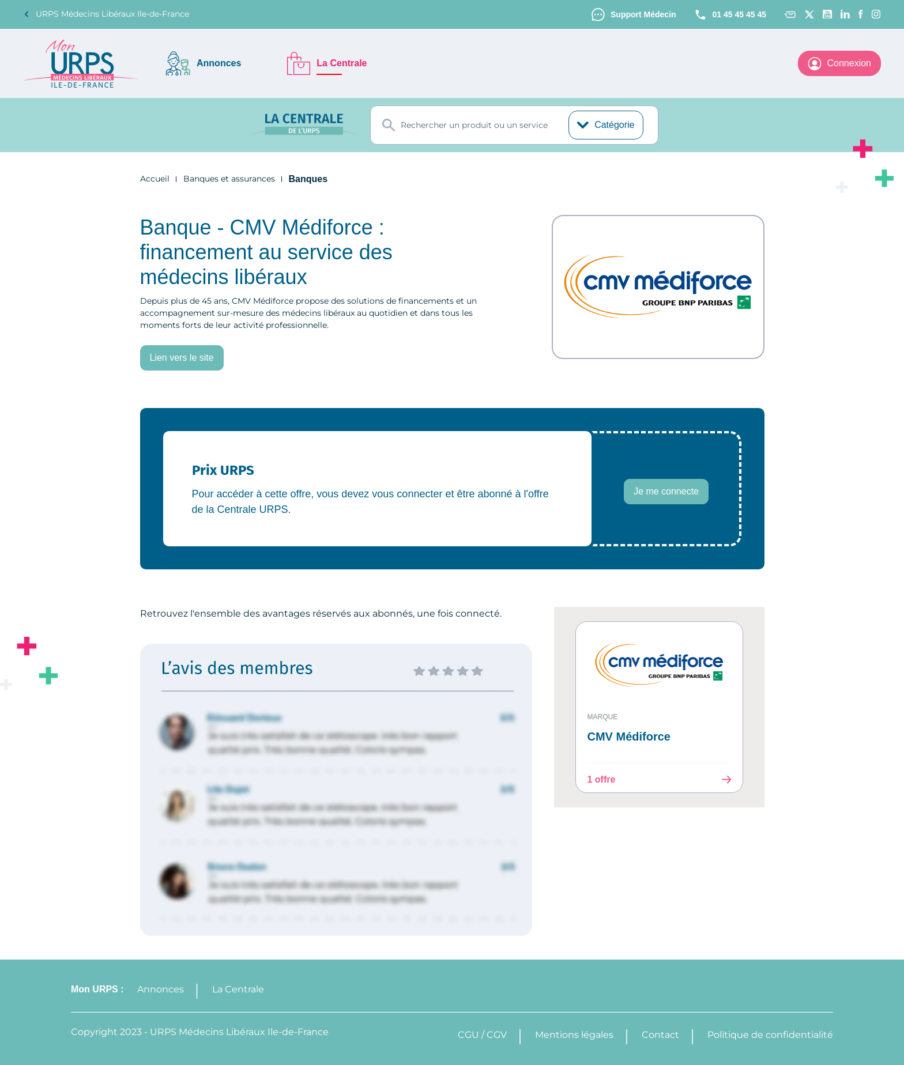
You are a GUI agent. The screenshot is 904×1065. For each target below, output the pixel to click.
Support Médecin (625, 14)
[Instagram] (876, 14)
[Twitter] (809, 14)
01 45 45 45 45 (727, 14)
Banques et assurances (229, 180)
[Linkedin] (845, 14)
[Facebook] (860, 14)
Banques (310, 179)
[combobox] (514, 125)
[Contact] (790, 15)
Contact (660, 1034)
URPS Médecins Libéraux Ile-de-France (106, 14)
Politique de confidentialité (770, 1034)
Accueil (155, 180)
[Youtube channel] (827, 14)
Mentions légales (574, 1034)
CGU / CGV (482, 1034)
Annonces (163, 989)
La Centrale (241, 989)
